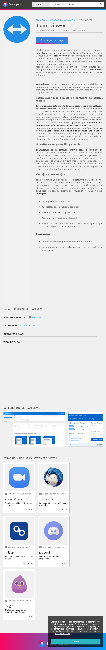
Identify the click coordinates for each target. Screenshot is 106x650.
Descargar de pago (52, 40)
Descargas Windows (29, 638)
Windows (37, 317)
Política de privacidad (38, 645)
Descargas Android (11, 638)
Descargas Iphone (46, 638)
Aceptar (75, 642)
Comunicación (26, 325)
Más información (62, 633)
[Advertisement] (69, 283)
